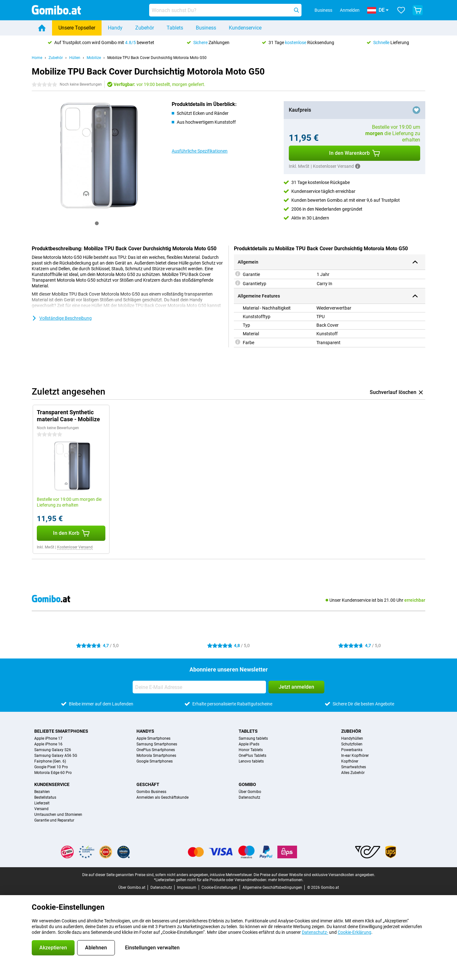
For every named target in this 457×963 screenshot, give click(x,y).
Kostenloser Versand (75, 547)
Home (37, 58)
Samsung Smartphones (156, 744)
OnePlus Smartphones (155, 750)
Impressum (186, 887)
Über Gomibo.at (131, 887)
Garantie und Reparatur (54, 820)
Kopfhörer (349, 761)
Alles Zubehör (353, 772)
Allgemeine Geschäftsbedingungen (272, 887)
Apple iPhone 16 (48, 744)
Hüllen (74, 58)
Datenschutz (249, 797)
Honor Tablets (251, 750)
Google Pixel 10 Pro (51, 767)
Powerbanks (351, 750)
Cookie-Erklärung (354, 932)
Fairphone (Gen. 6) (50, 761)
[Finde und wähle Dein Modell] (225, 10)
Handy (115, 28)
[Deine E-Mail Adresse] (199, 687)
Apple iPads (249, 744)
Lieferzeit (42, 803)
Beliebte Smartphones (61, 731)
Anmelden (350, 10)
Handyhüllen (352, 738)
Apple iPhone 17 (48, 738)
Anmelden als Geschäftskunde (162, 797)
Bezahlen (42, 791)
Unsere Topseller (76, 28)
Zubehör (144, 28)
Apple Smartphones (153, 738)
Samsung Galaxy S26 (52, 750)
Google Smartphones (154, 761)
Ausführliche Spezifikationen (200, 151)
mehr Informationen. (285, 880)
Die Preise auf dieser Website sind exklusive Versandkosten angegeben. (314, 875)
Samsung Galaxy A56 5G (55, 755)
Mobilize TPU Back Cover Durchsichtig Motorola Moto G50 (157, 58)
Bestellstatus (45, 797)
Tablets (175, 28)
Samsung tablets (253, 738)
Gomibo (247, 784)
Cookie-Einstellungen (219, 887)
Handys (145, 731)
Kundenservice (245, 28)
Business (206, 28)
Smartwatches (353, 767)
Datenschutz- (315, 932)
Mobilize (94, 58)
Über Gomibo (250, 791)
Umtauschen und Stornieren (58, 814)
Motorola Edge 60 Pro (53, 772)
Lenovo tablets (251, 761)
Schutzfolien (351, 744)
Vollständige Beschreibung (62, 318)
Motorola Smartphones (156, 755)
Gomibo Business (151, 791)
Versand (41, 809)
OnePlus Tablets (252, 755)
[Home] (42, 28)
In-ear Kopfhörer (355, 755)
